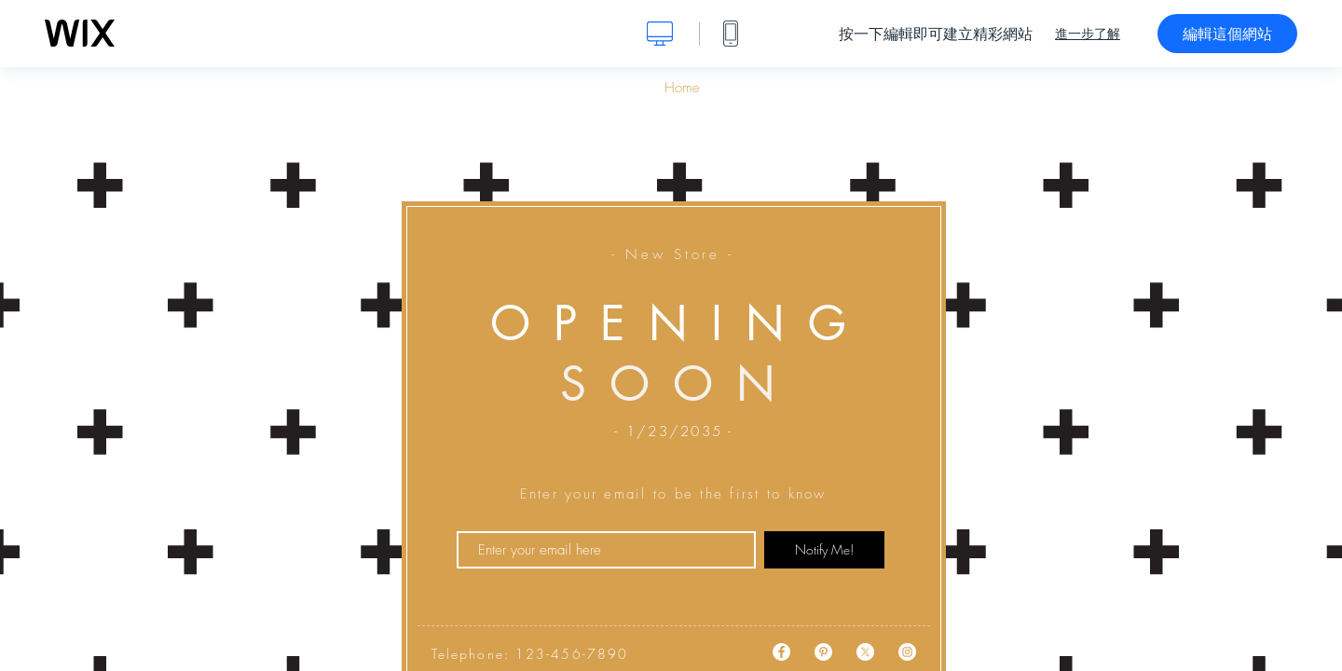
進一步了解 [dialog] (1087, 33)
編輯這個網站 (1227, 33)
